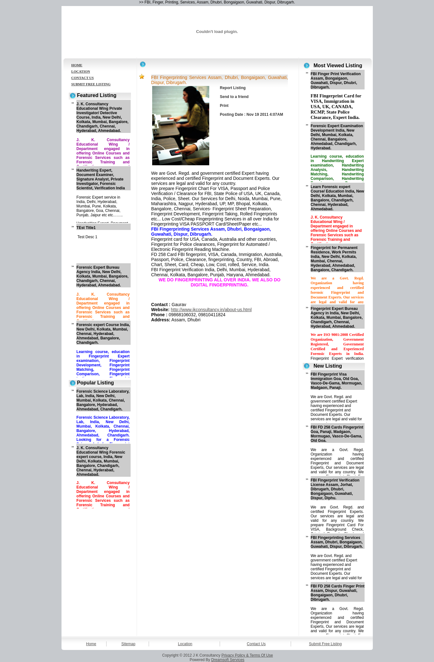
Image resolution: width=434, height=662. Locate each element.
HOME (76, 65)
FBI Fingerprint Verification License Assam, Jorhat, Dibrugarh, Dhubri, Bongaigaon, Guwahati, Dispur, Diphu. (335, 489)
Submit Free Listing (325, 644)
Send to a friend (234, 97)
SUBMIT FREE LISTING (91, 84)
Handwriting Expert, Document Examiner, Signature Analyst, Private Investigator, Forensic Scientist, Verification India (100, 179)
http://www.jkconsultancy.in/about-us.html (211, 309)
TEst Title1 (85, 228)
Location (185, 644)
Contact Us (256, 644)
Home (91, 644)
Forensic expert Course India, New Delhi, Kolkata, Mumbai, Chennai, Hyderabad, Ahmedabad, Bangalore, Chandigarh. (103, 334)
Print (224, 105)
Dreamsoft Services (227, 660)
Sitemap (128, 644)
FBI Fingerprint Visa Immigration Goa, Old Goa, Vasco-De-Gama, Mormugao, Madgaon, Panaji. (336, 381)
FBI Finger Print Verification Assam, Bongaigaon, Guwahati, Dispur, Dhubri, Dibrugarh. (336, 80)
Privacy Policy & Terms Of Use (247, 655)
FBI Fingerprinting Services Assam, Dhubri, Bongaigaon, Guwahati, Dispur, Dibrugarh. (337, 542)
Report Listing (233, 88)
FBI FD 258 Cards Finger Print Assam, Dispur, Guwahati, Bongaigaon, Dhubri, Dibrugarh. (338, 593)
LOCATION (80, 71)
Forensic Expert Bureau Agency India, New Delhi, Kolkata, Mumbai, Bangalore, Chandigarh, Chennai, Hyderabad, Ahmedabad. (102, 276)
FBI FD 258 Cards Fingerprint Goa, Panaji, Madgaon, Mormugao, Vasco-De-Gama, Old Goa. (337, 434)
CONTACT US (82, 78)
